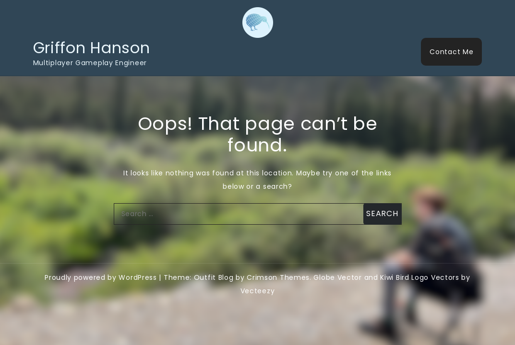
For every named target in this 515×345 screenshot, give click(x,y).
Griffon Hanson (91, 47)
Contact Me (451, 52)
